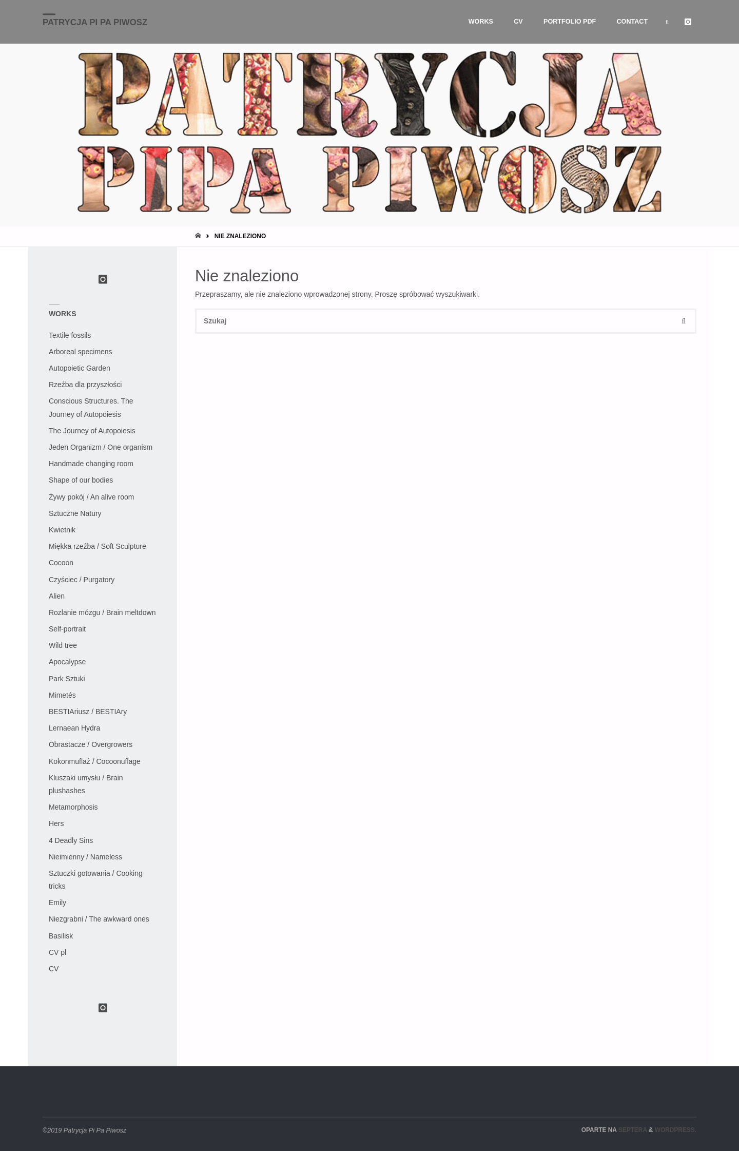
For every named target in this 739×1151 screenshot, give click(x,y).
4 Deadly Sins (71, 840)
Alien (57, 596)
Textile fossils (70, 335)
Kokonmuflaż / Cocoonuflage (95, 761)
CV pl (57, 952)
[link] (667, 22)
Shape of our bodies (81, 480)
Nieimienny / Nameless (85, 857)
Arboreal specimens (80, 352)
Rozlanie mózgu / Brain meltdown (102, 612)
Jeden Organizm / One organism (100, 447)
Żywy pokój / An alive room (91, 497)
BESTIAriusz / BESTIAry (88, 711)
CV (54, 969)
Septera (632, 1130)
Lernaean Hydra (74, 728)
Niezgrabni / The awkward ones (99, 919)
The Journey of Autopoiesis (92, 431)
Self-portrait (67, 629)
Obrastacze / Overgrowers (90, 744)
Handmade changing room (91, 463)
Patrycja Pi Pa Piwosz (95, 22)
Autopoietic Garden (79, 368)
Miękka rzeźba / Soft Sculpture (97, 546)
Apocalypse (67, 662)
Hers (56, 823)
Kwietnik (62, 530)
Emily (57, 902)
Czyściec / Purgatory (81, 580)
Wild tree (63, 645)
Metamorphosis (73, 807)
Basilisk (61, 936)
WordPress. (675, 1130)
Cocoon (61, 563)
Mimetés (62, 695)
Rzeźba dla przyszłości (85, 384)
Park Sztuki (67, 679)
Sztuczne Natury (75, 513)
